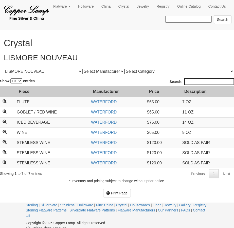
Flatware (61, 6)
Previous (198, 174)
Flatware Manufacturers (136, 210)
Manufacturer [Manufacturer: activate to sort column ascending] (106, 91)
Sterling (32, 205)
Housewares (140, 205)
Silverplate (49, 205)
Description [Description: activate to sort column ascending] (195, 91)
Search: (202, 81)
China (106, 6)
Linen (157, 205)
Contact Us (217, 6)
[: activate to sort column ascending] (7, 91)
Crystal (123, 6)
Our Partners (168, 210)
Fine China (104, 205)
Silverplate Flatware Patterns (92, 210)
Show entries (17, 80)
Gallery (184, 205)
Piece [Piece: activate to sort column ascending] (24, 91)
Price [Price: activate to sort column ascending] (154, 91)
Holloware (86, 6)
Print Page (117, 193)
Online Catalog (189, 6)
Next (226, 174)
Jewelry (143, 6)
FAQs (185, 210)
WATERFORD (104, 102)
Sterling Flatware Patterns (46, 210)
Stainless (67, 205)
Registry (162, 6)
